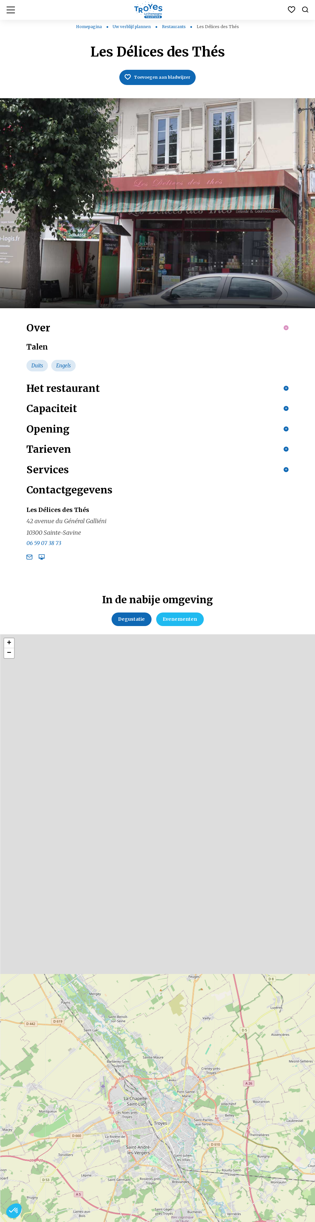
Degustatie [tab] (131, 647)
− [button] (9, 681)
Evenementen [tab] (180, 647)
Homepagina (89, 26)
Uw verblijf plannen (132, 26)
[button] (14, 1211)
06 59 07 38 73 (43, 571)
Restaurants (174, 26)
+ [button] (9, 671)
